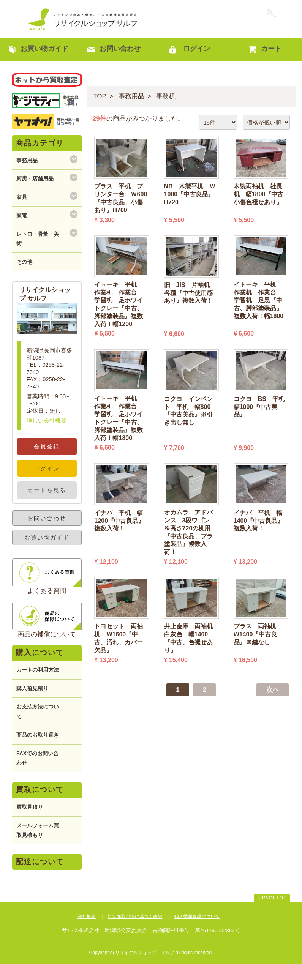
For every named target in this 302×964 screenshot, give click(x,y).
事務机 (166, 96)
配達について (40, 862)
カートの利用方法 (37, 670)
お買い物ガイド (47, 537)
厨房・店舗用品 (35, 178)
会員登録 (47, 446)
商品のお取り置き (37, 735)
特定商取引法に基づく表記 (135, 916)
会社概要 (86, 916)
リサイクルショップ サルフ (83, 19)
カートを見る (46, 490)
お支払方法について (37, 711)
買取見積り (29, 807)
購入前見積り (32, 688)
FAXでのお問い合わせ (37, 758)
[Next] (272, 689)
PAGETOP (274, 898)
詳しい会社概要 (46, 421)
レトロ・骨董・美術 (37, 238)
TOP (99, 96)
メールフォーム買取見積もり (37, 830)
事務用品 (131, 96)
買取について (40, 790)
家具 (21, 197)
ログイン (47, 468)
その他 (24, 262)
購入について (40, 652)
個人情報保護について (197, 916)
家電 (21, 215)
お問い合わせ (46, 518)
